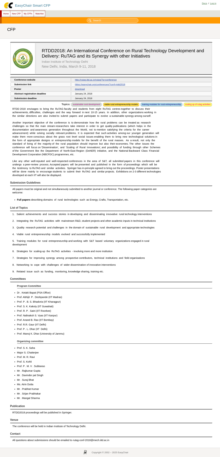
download (80, 89)
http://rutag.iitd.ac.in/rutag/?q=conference (96, 79)
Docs (204, 3)
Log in (213, 3)
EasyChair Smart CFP (32, 5)
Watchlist (39, 14)
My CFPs (28, 14)
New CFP (16, 14)
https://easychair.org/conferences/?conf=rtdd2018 (100, 84)
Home (6, 14)
